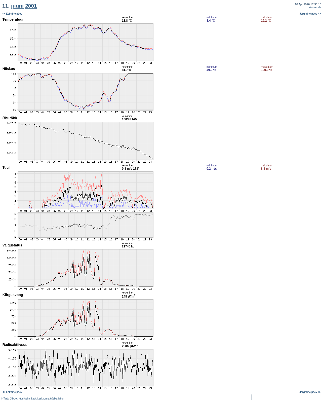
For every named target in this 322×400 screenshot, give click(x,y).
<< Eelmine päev (12, 13)
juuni (17, 6)
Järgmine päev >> (310, 13)
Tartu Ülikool (10, 398)
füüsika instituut (27, 398)
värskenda (314, 7)
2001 (31, 6)
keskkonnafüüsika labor (50, 398)
